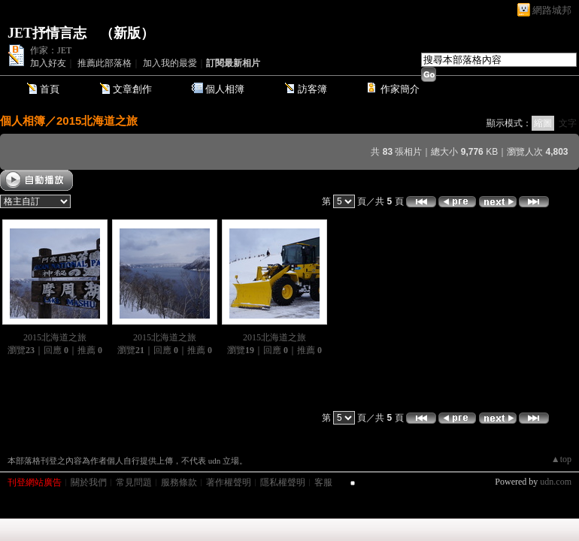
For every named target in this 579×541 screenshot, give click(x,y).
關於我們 (89, 482)
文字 (568, 123)
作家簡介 (400, 89)
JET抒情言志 (47, 33)
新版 (127, 33)
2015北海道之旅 (97, 120)
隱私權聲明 (282, 482)
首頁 (49, 89)
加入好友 (48, 63)
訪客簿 (312, 89)
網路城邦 (551, 10)
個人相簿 (224, 89)
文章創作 (132, 89)
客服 (323, 482)
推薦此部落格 (104, 63)
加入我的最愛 (170, 63)
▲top (561, 459)
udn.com (555, 481)
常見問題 (134, 482)
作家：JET (50, 50)
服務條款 (179, 482)
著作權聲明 (228, 482)
